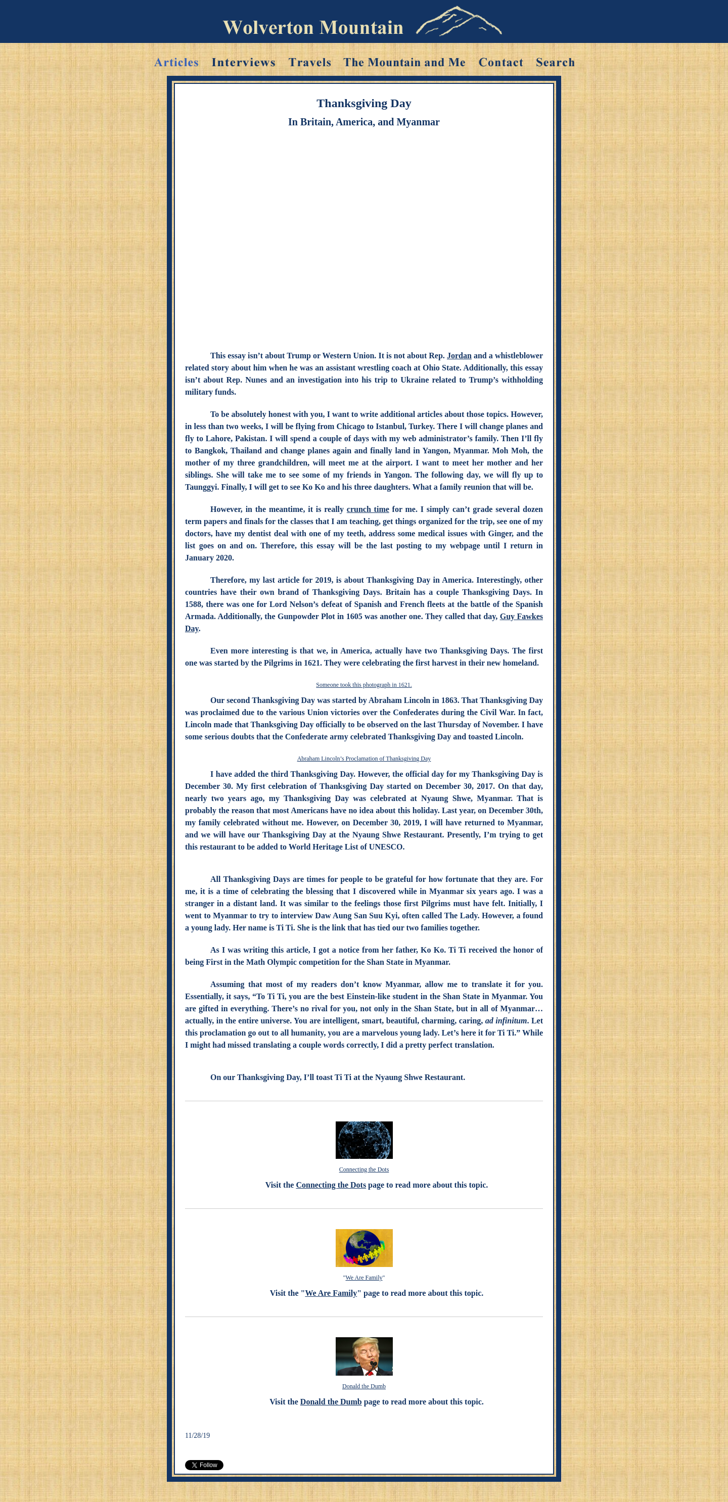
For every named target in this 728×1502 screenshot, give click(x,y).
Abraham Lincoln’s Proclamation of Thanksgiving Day (364, 758)
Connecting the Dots (364, 1169)
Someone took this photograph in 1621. (364, 684)
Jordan (459, 355)
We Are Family (363, 1277)
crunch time (368, 509)
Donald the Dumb (364, 1386)
